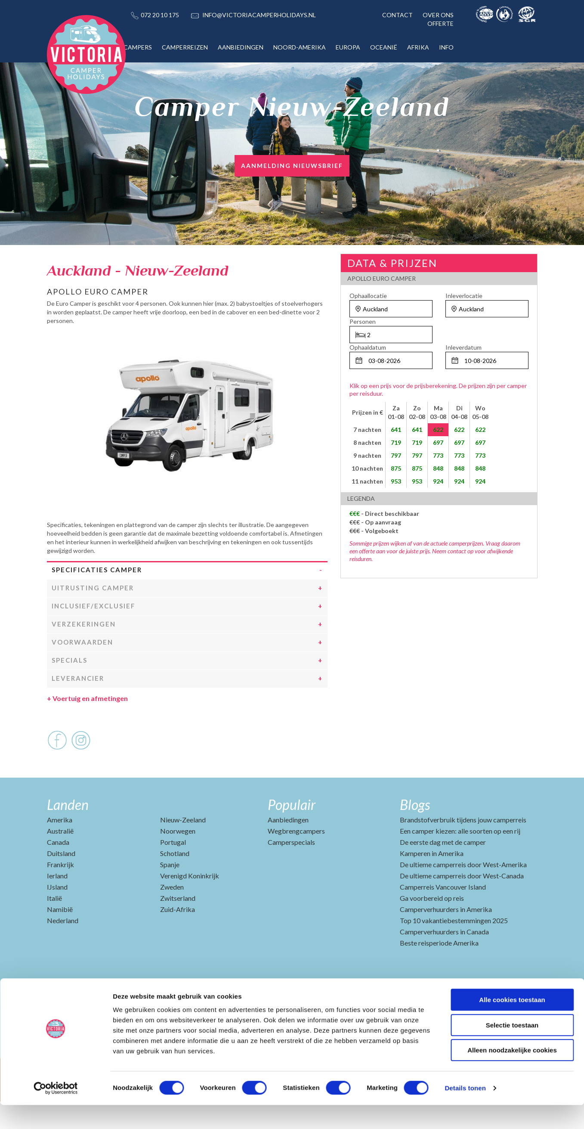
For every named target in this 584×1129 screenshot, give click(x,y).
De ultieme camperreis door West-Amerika (463, 892)
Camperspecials (291, 869)
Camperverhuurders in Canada (444, 959)
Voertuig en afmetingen (87, 726)
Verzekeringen (84, 651)
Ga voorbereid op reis (432, 925)
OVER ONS (438, 15)
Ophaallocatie (368, 295)
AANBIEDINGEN (240, 47)
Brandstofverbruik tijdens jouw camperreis (463, 847)
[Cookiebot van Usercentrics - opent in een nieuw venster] (55, 1112)
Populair (291, 832)
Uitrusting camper (93, 615)
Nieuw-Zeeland (183, 847)
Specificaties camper (97, 597)
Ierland (57, 903)
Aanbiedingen (288, 847)
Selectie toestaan (512, 1049)
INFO (446, 47)
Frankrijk (60, 892)
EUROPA (348, 47)
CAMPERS (138, 47)
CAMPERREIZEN (185, 47)
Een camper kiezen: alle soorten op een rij (460, 858)
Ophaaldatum (367, 347)
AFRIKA (418, 47)
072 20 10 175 (160, 15)
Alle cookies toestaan (512, 1023)
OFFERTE (440, 23)
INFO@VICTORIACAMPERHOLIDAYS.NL (259, 15)
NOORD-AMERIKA (299, 47)
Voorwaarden (82, 669)
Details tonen (465, 1112)
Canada (58, 869)
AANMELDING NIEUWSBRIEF (292, 165)
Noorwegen (177, 858)
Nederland (62, 948)
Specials (69, 688)
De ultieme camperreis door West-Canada (462, 903)
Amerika (59, 847)
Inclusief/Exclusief (94, 633)
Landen (68, 832)
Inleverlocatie (463, 295)
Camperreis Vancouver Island (443, 914)
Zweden (172, 914)
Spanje (169, 892)
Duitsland (61, 881)
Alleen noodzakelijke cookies (512, 1074)
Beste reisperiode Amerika (439, 970)
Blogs (415, 832)
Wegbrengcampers (296, 858)
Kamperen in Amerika (431, 881)
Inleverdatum (463, 347)
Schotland (174, 881)
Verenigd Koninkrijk (189, 903)
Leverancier (78, 706)
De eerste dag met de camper (443, 869)
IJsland (57, 914)
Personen (362, 321)
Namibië (60, 937)
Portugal (173, 869)
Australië (60, 858)
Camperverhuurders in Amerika (446, 937)
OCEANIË (383, 47)
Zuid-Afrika (177, 937)
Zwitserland (177, 925)
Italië (54, 925)
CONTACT (397, 15)
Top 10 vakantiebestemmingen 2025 (454, 948)
